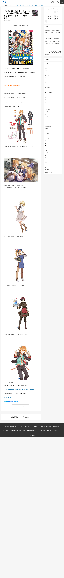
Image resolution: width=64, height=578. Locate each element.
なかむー (46, 102)
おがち (46, 80)
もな (46, 162)
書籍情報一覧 (13, 426)
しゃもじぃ (47, 123)
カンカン (46, 121)
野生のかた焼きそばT (49, 172)
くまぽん (46, 140)
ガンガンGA (56, 426)
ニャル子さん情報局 (48, 152)
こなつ (46, 143)
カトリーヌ (47, 138)
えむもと (46, 135)
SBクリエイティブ (6, 430)
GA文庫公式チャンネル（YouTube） (18, 430)
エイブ (46, 65)
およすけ (46, 111)
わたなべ (46, 63)
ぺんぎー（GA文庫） (49, 92)
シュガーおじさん (48, 133)
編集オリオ (47, 75)
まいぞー (9, 20)
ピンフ (46, 157)
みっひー (46, 116)
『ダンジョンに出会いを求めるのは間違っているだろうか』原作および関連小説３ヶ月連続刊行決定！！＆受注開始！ (52, 43)
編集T (46, 77)
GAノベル (43, 426)
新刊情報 (7, 426)
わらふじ (46, 164)
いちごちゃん (47, 109)
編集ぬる (46, 99)
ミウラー (46, 97)
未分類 (46, 167)
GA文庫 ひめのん (48, 126)
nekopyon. (47, 128)
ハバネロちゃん (48, 87)
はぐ (46, 155)
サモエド (46, 68)
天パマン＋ (47, 73)
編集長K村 (47, 169)
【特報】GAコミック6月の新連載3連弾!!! (52, 48)
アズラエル (47, 131)
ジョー (46, 104)
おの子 (46, 70)
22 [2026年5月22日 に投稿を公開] (55, 18)
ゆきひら (46, 85)
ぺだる (46, 94)
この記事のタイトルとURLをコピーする (20, 25)
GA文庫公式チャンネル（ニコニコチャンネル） (36, 430)
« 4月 (46, 22)
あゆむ (46, 82)
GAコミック (49, 426)
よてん (46, 114)
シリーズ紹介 (21, 426)
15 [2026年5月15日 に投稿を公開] (55, 16)
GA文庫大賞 (36, 426)
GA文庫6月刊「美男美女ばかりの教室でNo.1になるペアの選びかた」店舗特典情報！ (52, 32)
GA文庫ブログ (28, 426)
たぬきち (46, 150)
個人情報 (49, 430)
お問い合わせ (56, 430)
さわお (46, 106)
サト (46, 145)
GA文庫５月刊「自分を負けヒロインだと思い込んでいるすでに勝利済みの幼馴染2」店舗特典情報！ (53, 53)
